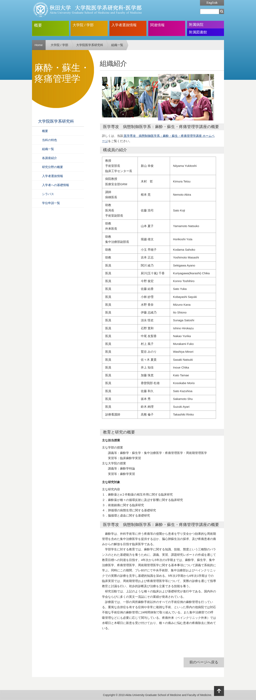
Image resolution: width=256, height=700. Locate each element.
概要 (38, 25)
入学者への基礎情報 (55, 185)
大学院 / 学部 (83, 25)
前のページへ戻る (203, 662)
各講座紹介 (49, 158)
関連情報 (157, 25)
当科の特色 (49, 140)
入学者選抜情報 (124, 25)
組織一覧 (117, 45)
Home (39, 45)
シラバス (48, 194)
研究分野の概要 (52, 167)
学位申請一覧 (51, 203)
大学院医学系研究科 (89, 45)
